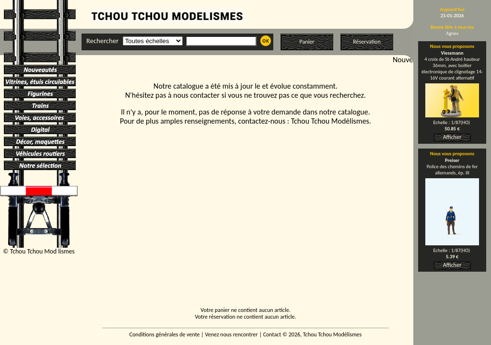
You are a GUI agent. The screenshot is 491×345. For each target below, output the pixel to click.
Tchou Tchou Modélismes (330, 121)
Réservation (366, 41)
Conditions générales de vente (164, 334)
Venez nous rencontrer (231, 334)
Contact (272, 334)
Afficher (452, 137)
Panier (307, 41)
